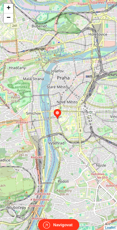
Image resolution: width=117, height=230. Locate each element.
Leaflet (110, 222)
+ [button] (9, 8)
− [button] (9, 18)
